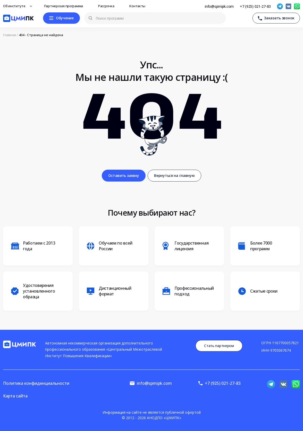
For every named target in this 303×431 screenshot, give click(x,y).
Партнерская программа (65, 6)
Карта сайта (15, 396)
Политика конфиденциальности (36, 383)
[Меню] (61, 18)
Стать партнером (219, 345)
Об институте (15, 6)
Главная (9, 35)
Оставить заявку (123, 175)
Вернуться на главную (174, 175)
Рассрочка (107, 6)
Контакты (138, 6)
